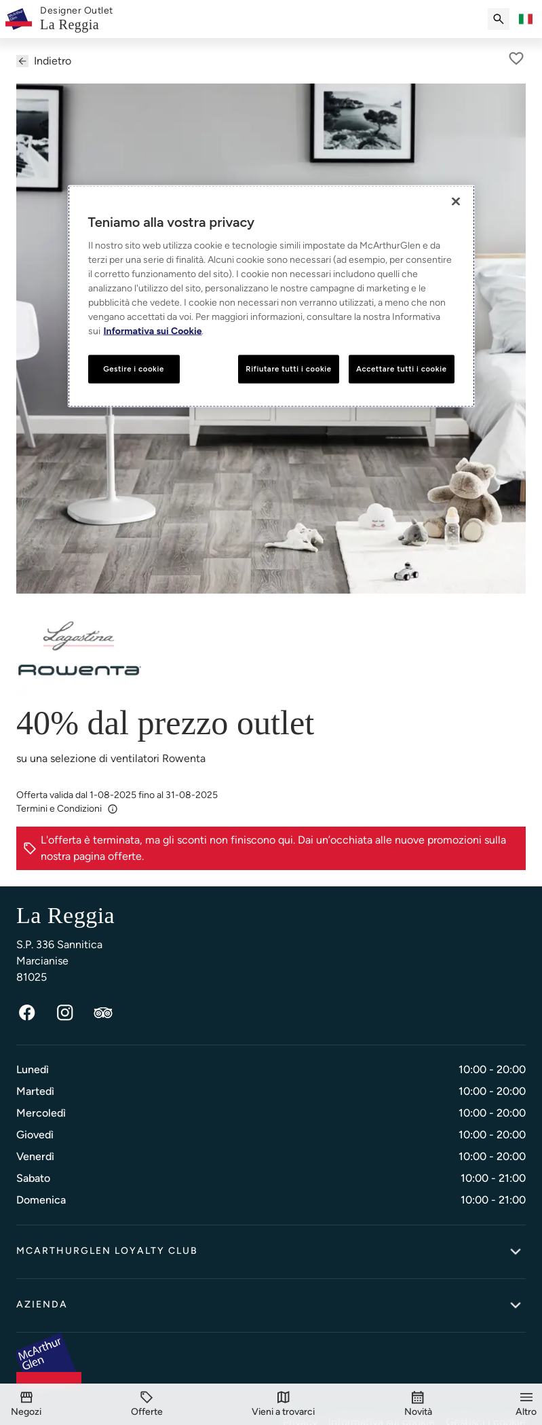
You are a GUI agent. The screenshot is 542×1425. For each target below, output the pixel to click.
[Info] (112, 809)
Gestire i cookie (133, 368)
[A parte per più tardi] (516, 58)
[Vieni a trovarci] (283, 1404)
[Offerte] (147, 1404)
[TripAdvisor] (103, 1013)
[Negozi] (26, 1404)
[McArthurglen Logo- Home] (18, 19)
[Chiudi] (456, 201)
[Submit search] (498, 19)
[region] (271, 296)
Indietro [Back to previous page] (43, 60)
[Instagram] (65, 1013)
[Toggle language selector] (526, 19)
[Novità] (418, 1404)
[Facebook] (27, 1013)
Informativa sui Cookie (153, 330)
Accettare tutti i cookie (401, 368)
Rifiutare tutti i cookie (288, 368)
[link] (76, 19)
